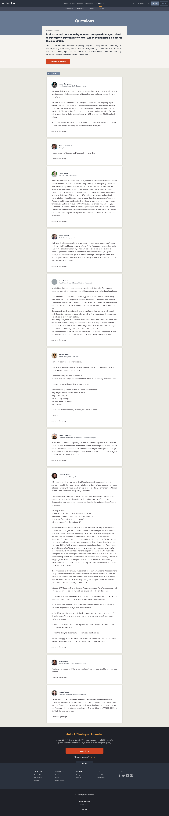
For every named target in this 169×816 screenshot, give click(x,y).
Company (80, 772)
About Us (79, 778)
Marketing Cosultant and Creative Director (73, 694)
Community (100, 4)
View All (36, 781)
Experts (91, 9)
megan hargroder (65, 84)
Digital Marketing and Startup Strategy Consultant (75, 283)
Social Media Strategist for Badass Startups (73, 86)
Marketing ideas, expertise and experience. (73, 238)
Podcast (102, 9)
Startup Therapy (60, 781)
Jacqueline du (64, 692)
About (133, 4)
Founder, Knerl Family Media (68, 175)
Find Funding (38, 778)
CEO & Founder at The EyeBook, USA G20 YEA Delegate (77, 438)
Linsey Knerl (63, 173)
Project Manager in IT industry (68, 357)
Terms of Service (102, 775)
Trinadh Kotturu (64, 281)
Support (141, 4)
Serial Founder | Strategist (67, 477)
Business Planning (40, 775)
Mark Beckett (64, 236)
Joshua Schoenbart (66, 435)
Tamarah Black (64, 475)
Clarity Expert (63, 148)
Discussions (69, 9)
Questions (80, 9)
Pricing (80, 4)
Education (89, 4)
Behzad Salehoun (65, 146)
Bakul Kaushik (64, 354)
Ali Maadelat (63, 661)
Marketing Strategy (54, 30)
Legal (99, 772)
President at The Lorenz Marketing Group (72, 664)
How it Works (69, 4)
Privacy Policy (101, 778)
